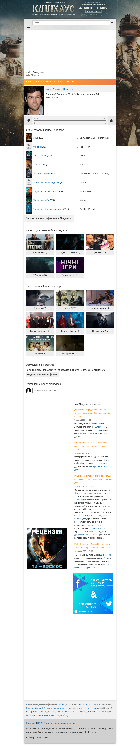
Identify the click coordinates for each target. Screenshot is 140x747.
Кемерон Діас (80, 519)
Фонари (37, 147)
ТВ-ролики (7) (40, 275)
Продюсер (68, 89)
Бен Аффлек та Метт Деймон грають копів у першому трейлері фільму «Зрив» (91, 446)
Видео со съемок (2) (70, 252)
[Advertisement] (70, 49)
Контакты (31, 723)
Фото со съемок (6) (100, 308)
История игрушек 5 (92, 708)
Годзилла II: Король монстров (48, 209)
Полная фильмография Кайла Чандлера (48, 218)
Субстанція (80, 500)
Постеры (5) (40, 308)
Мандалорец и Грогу (62, 708)
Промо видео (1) (70, 275)
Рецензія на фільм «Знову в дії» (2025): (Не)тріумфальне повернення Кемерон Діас (92, 479)
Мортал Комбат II (35, 708)
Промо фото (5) (100, 331)
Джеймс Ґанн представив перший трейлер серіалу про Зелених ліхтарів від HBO (92, 413)
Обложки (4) (40, 354)
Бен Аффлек (94, 466)
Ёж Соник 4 (70, 712)
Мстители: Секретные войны (40, 715)
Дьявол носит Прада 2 (89, 704)
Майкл (61, 704)
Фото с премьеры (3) (40, 331)
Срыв (35, 138)
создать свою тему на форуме (42, 374)
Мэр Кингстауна (41, 173)
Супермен (99, 427)
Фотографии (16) (70, 354)
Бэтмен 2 (92, 712)
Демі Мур (78, 493)
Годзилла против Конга (44, 191)
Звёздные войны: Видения (46, 182)
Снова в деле (39, 156)
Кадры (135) (70, 308)
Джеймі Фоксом (81, 535)
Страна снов (39, 165)
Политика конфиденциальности (59, 723)
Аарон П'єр (90, 568)
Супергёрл (31, 712)
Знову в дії (96, 528)
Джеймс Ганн (106, 555)
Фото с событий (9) (70, 331)
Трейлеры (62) (40, 252)
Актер (48, 89)
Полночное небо (41, 200)
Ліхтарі (85, 433)
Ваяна (51, 712)
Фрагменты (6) (100, 252)
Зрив (106, 460)
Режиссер (57, 89)
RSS (39, 723)
